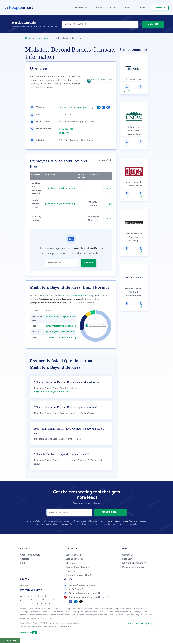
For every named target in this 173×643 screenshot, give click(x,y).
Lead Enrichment (74, 559)
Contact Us (127, 555)
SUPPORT (127, 7)
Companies (41, 38)
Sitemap (24, 585)
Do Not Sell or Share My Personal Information (134, 565)
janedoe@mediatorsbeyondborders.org (65, 332)
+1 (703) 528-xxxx (67, 133)
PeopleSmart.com (61, 524)
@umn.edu (50, 218)
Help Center (128, 559)
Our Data (70, 563)
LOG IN (141, 7)
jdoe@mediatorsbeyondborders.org (63, 317)
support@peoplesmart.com (80, 585)
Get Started (160, 8)
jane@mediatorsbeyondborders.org (63, 326)
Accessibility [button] (28, 632)
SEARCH (153, 24)
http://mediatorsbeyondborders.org (76, 107)
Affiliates (24, 559)
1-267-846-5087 (74, 589)
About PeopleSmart (30, 555)
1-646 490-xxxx (66, 129)
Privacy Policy (128, 521)
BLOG (113, 7)
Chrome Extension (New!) (78, 575)
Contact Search (73, 555)
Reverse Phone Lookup (77, 567)
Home (28, 38)
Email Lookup (72, 571)
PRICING (99, 7)
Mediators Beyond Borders (76, 296)
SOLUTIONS (82, 7)
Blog (22, 563)
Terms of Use (112, 521)
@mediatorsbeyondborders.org (60, 188)
